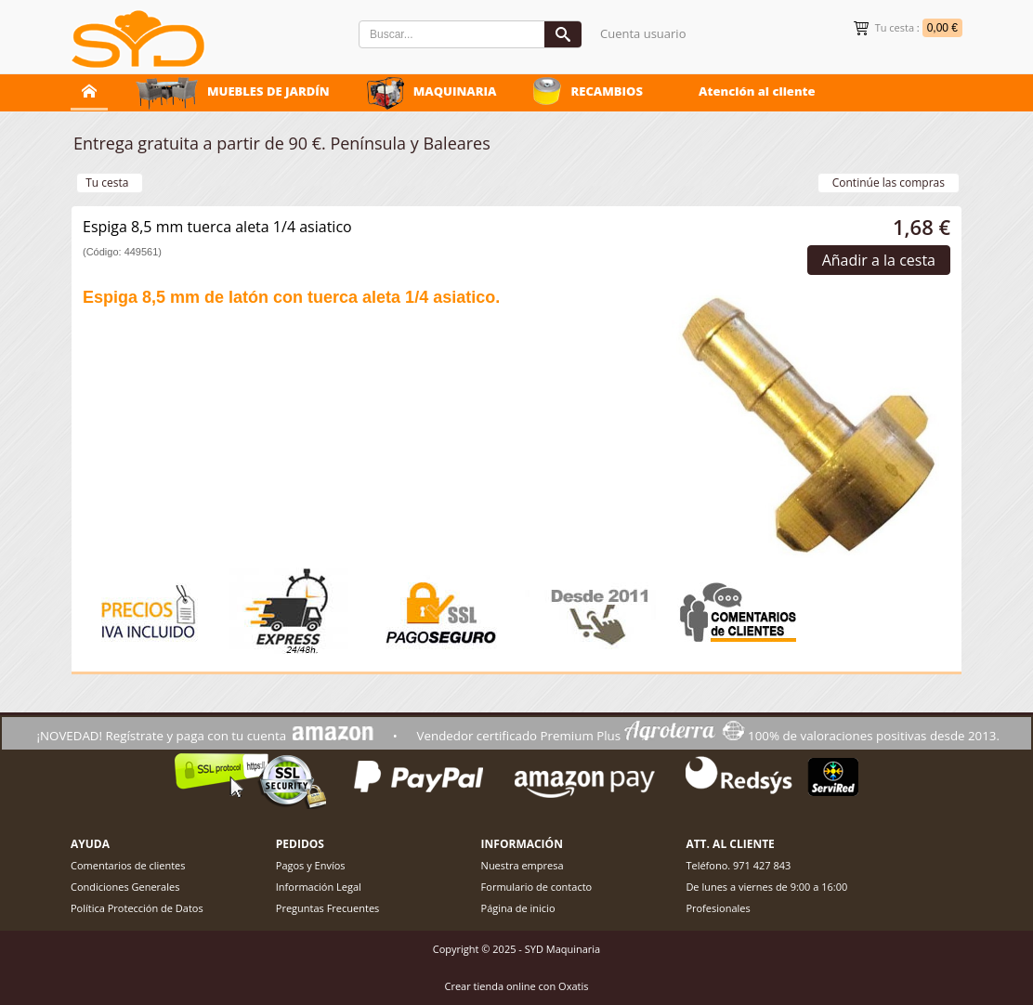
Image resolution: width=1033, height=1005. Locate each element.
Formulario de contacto (537, 887)
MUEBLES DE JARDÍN (268, 91)
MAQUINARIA (455, 91)
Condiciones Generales (125, 887)
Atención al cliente (757, 91)
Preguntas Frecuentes (328, 908)
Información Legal (318, 887)
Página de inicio (518, 908)
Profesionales (718, 908)
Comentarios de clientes (128, 865)
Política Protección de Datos (137, 908)
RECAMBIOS (606, 91)
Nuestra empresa (522, 865)
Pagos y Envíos (311, 865)
